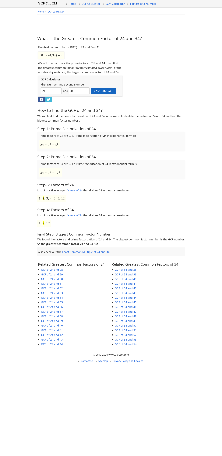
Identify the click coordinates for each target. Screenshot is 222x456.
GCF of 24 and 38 (52, 316)
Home (72, 4)
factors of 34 (74, 215)
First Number (49, 84)
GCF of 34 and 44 (126, 297)
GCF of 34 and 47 (126, 311)
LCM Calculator (115, 4)
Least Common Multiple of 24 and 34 (85, 252)
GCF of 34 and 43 (126, 293)
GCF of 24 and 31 (52, 283)
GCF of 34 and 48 (126, 316)
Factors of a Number (143, 4)
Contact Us (87, 361)
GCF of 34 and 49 (126, 321)
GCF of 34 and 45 (126, 302)
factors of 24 (74, 190)
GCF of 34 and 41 (126, 283)
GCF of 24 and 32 (52, 288)
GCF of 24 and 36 (52, 307)
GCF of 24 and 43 (52, 339)
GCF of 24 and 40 (52, 325)
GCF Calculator (90, 4)
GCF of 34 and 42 (126, 288)
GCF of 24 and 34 (52, 297)
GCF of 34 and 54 (126, 344)
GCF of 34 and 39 (126, 274)
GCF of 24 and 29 (52, 274)
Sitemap (103, 361)
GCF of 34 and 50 (126, 325)
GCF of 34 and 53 (126, 339)
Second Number (74, 84)
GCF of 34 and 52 (126, 335)
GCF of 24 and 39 (52, 321)
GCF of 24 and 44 (52, 344)
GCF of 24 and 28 (52, 269)
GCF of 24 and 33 (52, 293)
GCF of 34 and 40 (126, 279)
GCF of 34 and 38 (126, 269)
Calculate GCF (103, 91)
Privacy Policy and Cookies (128, 361)
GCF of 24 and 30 (52, 279)
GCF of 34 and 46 (126, 307)
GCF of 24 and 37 (52, 311)
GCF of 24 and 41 (52, 330)
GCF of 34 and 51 (126, 330)
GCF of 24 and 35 (52, 302)
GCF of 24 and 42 (52, 335)
